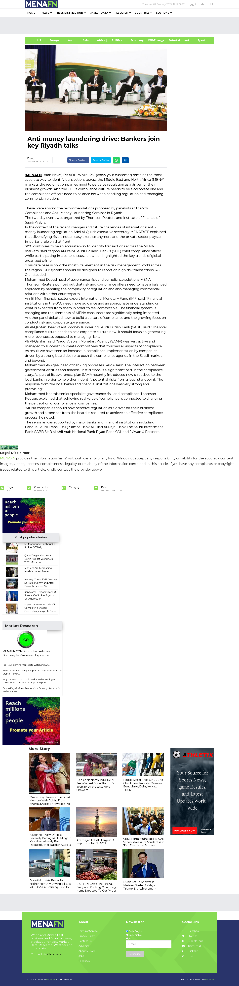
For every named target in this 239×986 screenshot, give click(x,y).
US (35, 40)
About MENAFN (88, 951)
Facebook (191, 931)
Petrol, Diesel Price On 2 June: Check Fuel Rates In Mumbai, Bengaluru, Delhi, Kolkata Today (143, 784)
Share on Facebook (78, 160)
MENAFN (34, 175)
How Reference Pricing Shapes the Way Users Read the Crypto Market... (32, 672)
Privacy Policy (87, 936)
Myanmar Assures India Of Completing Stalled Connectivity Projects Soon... (40, 608)
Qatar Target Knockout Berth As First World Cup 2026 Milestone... (38, 559)
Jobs (81, 956)
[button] (202, 4)
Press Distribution (69, 12)
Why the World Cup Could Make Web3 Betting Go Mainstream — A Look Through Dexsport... (29, 681)
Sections (162, 12)
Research (121, 12)
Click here (54, 954)
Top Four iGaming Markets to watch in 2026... (26, 664)
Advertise (84, 946)
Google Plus (192, 941)
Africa (101, 40)
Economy (137, 40)
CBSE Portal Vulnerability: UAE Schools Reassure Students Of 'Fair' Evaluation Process (143, 842)
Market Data (98, 12)
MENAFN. (51, 979)
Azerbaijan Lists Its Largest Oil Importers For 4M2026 (96, 842)
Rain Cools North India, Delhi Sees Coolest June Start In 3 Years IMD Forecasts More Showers (95, 785)
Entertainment (173, 40)
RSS (188, 956)
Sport (199, 40)
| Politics (116, 40)
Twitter (189, 936)
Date (30, 158)
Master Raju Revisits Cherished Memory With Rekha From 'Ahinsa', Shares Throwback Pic (50, 800)
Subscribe (135, 954)
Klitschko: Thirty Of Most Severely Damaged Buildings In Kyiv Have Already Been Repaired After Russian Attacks (51, 839)
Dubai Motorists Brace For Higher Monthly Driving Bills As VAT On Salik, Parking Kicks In (50, 884)
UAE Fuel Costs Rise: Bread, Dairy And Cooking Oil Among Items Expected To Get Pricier (96, 887)
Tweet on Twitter (101, 160)
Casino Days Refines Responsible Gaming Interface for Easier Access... (31, 690)
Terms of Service (88, 931)
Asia (86, 40)
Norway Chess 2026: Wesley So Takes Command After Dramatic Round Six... (40, 583)
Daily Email (191, 946)
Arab (71, 40)
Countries (142, 12)
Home (31, 12)
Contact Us (85, 941)
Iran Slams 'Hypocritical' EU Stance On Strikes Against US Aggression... (40, 595)
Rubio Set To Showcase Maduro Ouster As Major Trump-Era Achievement (140, 885)
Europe (54, 40)
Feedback (84, 961)
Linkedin (190, 951)
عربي (193, 4)
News (45, 12)
